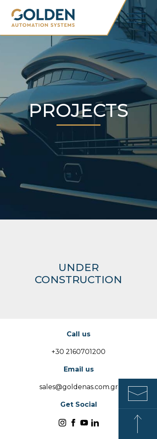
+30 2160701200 (78, 352)
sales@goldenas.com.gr (78, 387)
